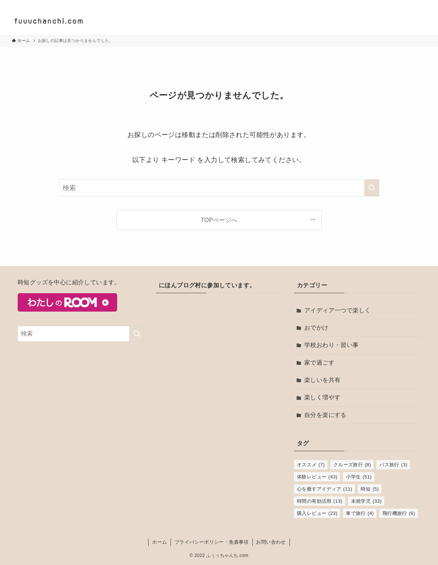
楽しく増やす (322, 397)
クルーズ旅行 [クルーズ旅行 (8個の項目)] (352, 464)
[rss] (421, 4)
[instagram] (402, 4)
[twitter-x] (392, 4)
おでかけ (316, 327)
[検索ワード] (219, 187)
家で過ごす (319, 362)
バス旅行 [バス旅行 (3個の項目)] (393, 464)
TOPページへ (219, 220)
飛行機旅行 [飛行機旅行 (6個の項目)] (398, 513)
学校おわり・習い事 (331, 345)
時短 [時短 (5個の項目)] (370, 489)
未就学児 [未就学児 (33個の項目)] (366, 501)
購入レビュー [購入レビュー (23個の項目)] (317, 513)
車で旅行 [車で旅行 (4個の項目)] (360, 513)
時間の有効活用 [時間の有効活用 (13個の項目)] (320, 501)
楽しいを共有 (322, 380)
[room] (412, 4)
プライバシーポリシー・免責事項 (212, 542)
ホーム (159, 542)
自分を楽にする (325, 415)
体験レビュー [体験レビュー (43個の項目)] (317, 477)
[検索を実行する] (371, 187)
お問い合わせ (270, 542)
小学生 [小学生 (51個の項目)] (359, 477)
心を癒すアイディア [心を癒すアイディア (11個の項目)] (324, 489)
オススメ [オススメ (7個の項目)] (311, 464)
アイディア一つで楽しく (337, 310)
